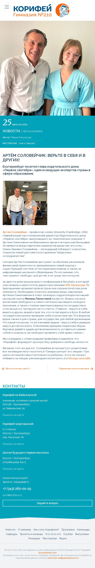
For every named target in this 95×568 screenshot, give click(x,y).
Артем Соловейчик (15, 232)
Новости (11, 131)
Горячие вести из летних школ (76, 369)
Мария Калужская (21, 137)
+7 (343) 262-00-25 (17, 489)
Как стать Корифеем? (46, 529)
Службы (68, 534)
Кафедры (11, 534)
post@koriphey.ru (12, 495)
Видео (63, 538)
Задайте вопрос (47, 503)
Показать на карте (13, 415)
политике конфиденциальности (63, 558)
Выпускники (82, 534)
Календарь (83, 529)
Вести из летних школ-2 (15, 369)
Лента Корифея (32, 131)
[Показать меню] (7, 7)
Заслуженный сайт (47, 553)
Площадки (34, 538)
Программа (68, 529)
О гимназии (24, 529)
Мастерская (50, 538)
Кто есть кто (53, 534)
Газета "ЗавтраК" (27, 143)
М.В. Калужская (75, 285)
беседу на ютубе (79, 358)
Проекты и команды (31, 534)
